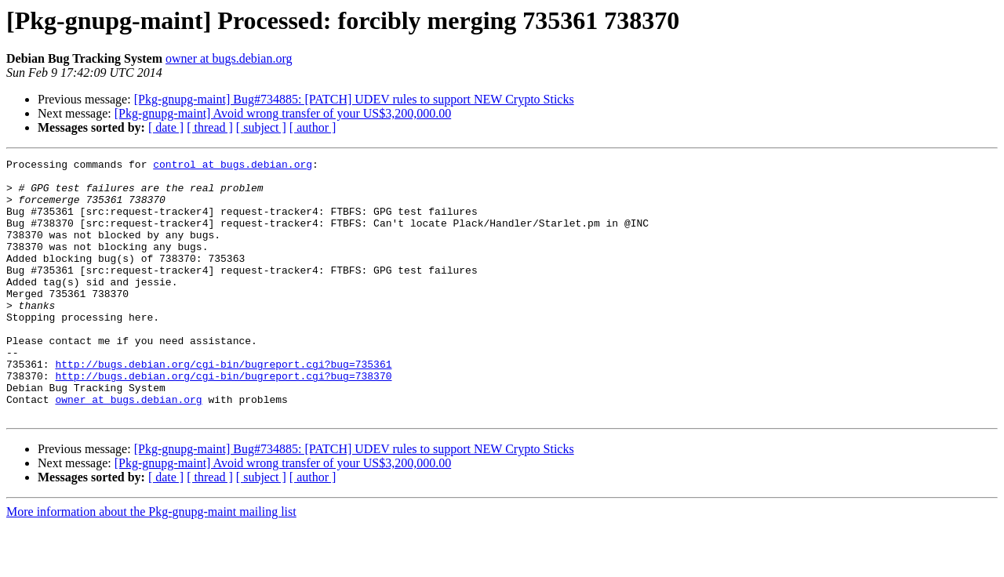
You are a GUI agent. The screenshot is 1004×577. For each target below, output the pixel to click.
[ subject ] (261, 127)
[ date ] (166, 127)
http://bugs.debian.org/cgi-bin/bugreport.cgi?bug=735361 (223, 406)
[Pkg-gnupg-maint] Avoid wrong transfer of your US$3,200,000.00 (283, 113)
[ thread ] (210, 127)
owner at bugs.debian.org (229, 58)
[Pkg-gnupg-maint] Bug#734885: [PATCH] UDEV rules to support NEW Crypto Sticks (354, 99)
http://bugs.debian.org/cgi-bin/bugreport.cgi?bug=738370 (223, 420)
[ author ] (312, 127)
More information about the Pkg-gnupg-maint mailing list (151, 563)
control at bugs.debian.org (232, 166)
